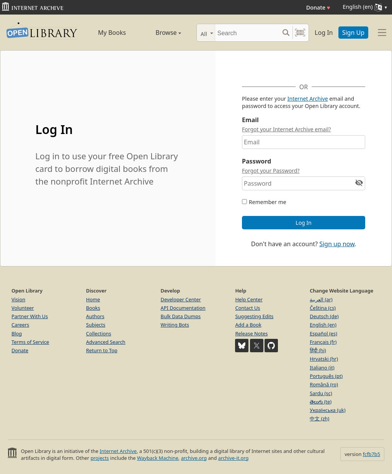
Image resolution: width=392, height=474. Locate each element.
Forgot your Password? (270, 170)
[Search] (247, 32)
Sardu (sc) (321, 393)
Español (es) (323, 333)
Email (250, 120)
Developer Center (181, 299)
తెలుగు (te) (321, 401)
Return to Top (102, 350)
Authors (95, 316)
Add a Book (248, 324)
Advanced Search (106, 341)
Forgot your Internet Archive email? (286, 129)
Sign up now (336, 244)
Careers (20, 324)
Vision (18, 299)
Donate (318, 7)
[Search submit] (285, 32)
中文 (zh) (319, 418)
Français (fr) (323, 341)
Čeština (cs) (323, 307)
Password (256, 161)
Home (93, 299)
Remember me (267, 202)
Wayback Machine (157, 457)
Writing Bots (175, 324)
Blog (16, 333)
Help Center (249, 299)
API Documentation (183, 307)
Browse (160, 32)
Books (93, 307)
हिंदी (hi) (318, 350)
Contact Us (247, 307)
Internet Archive (307, 98)
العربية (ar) (321, 299)
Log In (324, 32)
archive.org (194, 457)
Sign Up (353, 32)
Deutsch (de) (324, 316)
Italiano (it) (322, 367)
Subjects (95, 324)
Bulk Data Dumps (181, 316)
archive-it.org (233, 457)
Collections (98, 333)
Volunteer (22, 307)
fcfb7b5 (371, 454)
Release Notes (251, 333)
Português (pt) (326, 376)
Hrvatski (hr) (324, 358)
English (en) (323, 324)
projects (99, 457)
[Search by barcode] (300, 32)
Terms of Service (30, 341)
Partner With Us (29, 316)
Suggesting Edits (254, 316)
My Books (112, 32)
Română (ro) (324, 384)
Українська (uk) (327, 410)
